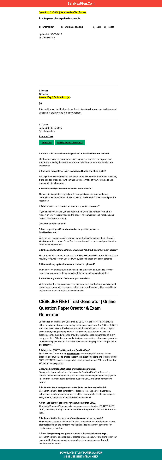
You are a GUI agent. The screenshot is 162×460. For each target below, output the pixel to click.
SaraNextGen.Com (81, 3)
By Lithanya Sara (47, 37)
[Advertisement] (78, 62)
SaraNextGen (73, 353)
